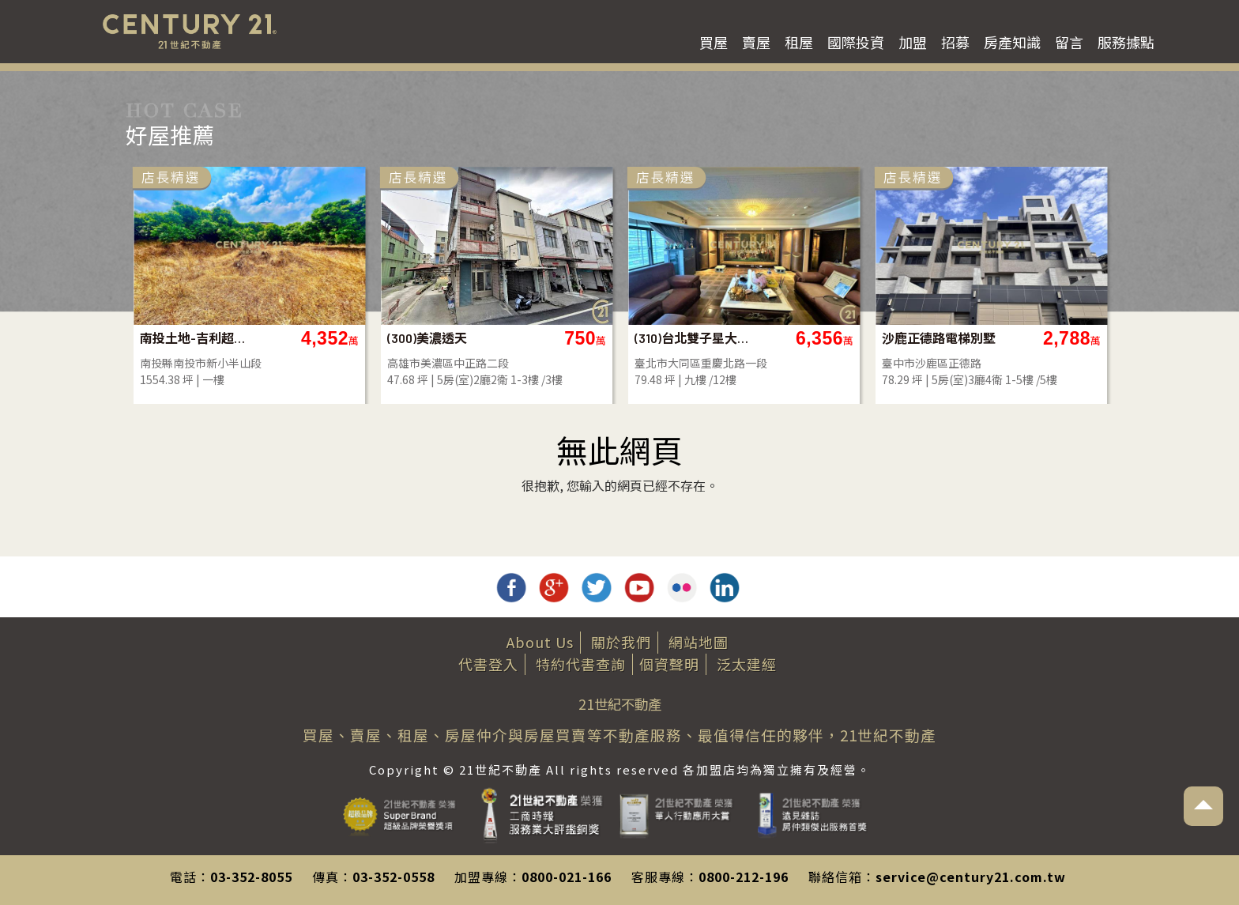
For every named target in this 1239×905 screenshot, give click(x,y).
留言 (1069, 42)
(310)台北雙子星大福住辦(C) (692, 337)
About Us (540, 642)
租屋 (799, 42)
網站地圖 (698, 642)
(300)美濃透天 (427, 337)
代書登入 (488, 664)
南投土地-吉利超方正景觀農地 (197, 337)
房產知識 (1012, 42)
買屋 (713, 42)
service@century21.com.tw (971, 876)
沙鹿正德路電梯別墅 (939, 337)
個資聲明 (669, 664)
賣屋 (756, 42)
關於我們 (621, 642)
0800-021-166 (567, 876)
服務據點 (1126, 42)
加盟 (912, 42)
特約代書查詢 (581, 664)
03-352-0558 (393, 876)
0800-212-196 (744, 876)
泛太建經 (747, 664)
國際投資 (855, 42)
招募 (955, 42)
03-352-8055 (251, 876)
